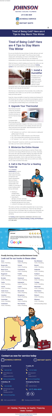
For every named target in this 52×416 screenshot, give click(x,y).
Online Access (22, 414)
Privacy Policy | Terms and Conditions (26, 415)
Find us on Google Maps (9, 379)
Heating (14, 408)
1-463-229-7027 (6, 370)
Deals (22, 411)
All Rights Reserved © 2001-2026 (31, 414)
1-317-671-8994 (31, 370)
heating (13, 217)
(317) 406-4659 (26, 15)
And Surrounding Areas (40, 303)
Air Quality (31, 408)
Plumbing (7, 263)
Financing (41, 408)
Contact (29, 411)
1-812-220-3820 (6, 386)
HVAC (2, 263)
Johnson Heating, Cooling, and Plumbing (31, 218)
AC (9, 408)
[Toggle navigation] (48, 28)
